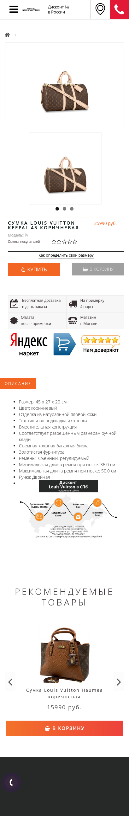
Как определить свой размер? (66, 255)
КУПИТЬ (37, 269)
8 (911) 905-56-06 (119, 9)
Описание (18, 383)
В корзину (98, 269)
